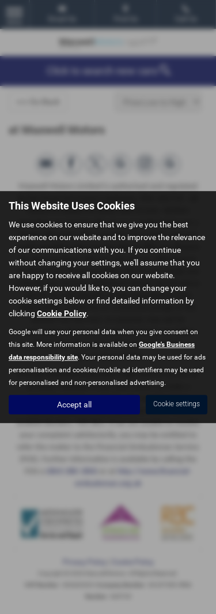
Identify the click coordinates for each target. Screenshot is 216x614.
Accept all (74, 404)
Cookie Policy (61, 313)
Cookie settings (176, 404)
